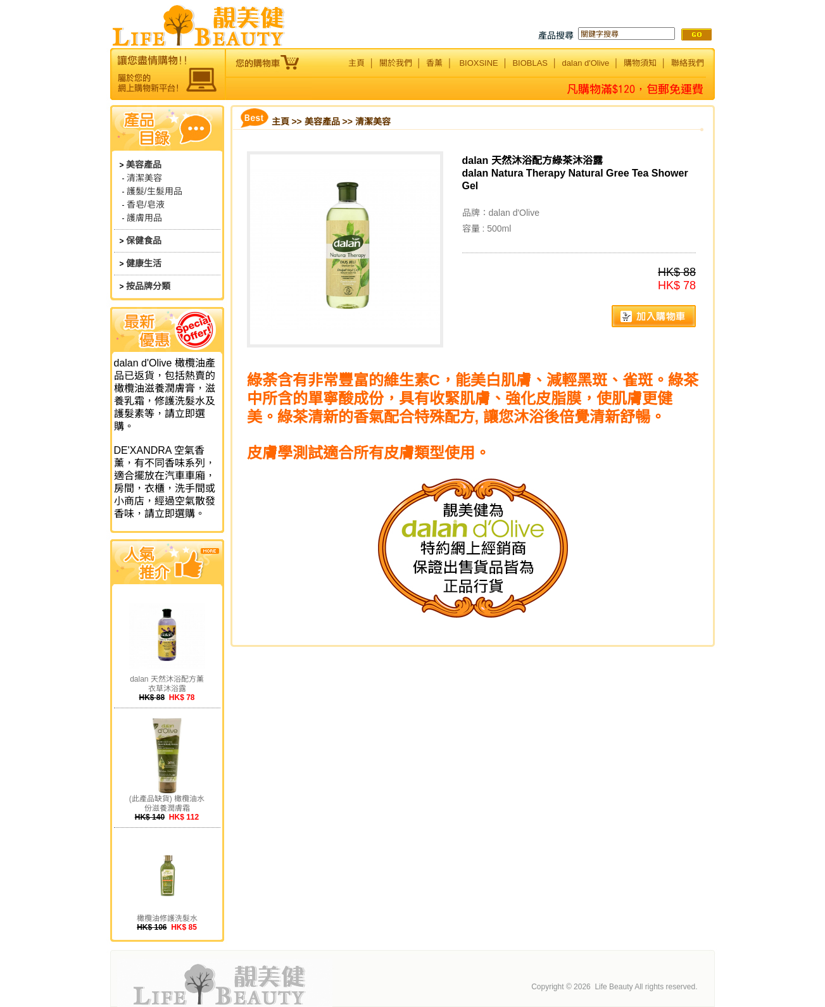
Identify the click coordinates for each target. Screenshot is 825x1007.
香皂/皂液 (146, 204)
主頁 (356, 63)
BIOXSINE (478, 63)
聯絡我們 (687, 63)
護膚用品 (144, 218)
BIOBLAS (530, 63)
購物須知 (640, 63)
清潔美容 (144, 178)
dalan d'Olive (586, 63)
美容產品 (143, 164)
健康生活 (143, 263)
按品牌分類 (148, 286)
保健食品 (143, 240)
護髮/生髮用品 (154, 191)
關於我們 (395, 63)
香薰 (434, 63)
